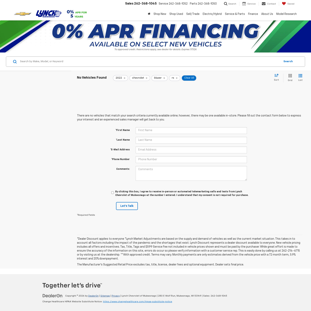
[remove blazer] (159, 78)
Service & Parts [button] (235, 14)
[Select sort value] (277, 78)
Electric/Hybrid (212, 14)
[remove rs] (174, 78)
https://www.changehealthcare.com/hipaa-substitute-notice (137, 302)
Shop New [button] (160, 14)
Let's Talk (126, 206)
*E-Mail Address (120, 150)
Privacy (116, 296)
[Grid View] (289, 78)
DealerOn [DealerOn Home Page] (93, 296)
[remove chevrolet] (139, 78)
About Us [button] (267, 14)
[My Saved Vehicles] (288, 4)
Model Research (286, 14)
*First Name (122, 130)
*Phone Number (120, 159)
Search (288, 61)
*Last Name (123, 140)
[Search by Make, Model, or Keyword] (150, 61)
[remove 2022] (120, 78)
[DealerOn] (52, 295)
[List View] (300, 78)
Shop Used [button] (176, 14)
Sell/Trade (193, 14)
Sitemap (105, 296)
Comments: (123, 169)
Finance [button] (253, 14)
